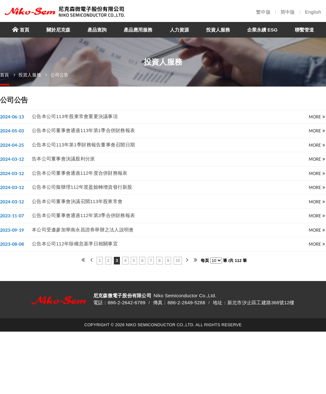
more (317, 116)
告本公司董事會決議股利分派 (63, 158)
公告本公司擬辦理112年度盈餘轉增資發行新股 (82, 187)
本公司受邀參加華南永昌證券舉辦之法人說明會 (83, 229)
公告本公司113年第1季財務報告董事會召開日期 (83, 144)
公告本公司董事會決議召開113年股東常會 (77, 201)
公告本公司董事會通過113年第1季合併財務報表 (83, 130)
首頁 (4, 74)
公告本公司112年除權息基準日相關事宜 (75, 243)
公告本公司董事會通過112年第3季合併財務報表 (83, 215)
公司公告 (60, 74)
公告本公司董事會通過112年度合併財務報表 (79, 173)
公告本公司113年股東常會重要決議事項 (75, 116)
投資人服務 (29, 74)
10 (178, 260)
